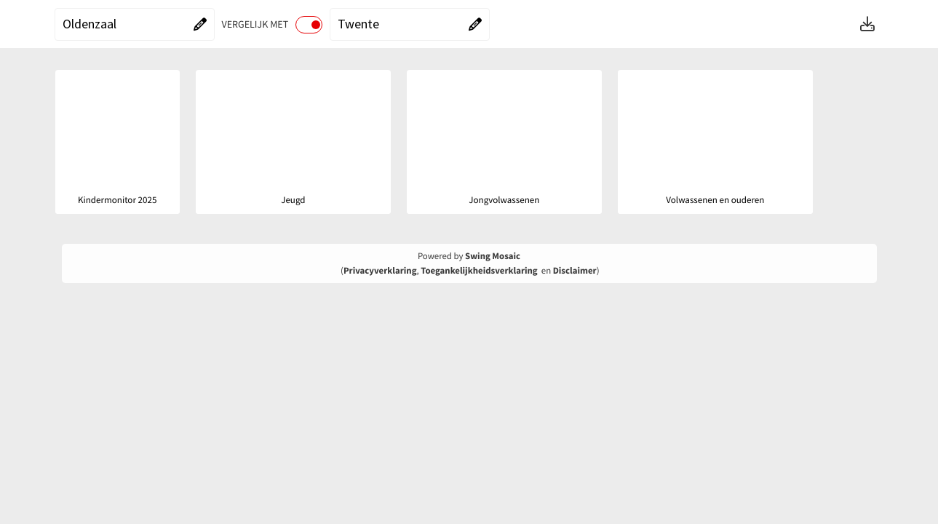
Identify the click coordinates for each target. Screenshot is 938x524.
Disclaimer (575, 271)
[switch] (308, 24)
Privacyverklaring (380, 271)
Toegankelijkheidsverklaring (479, 271)
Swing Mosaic (492, 256)
